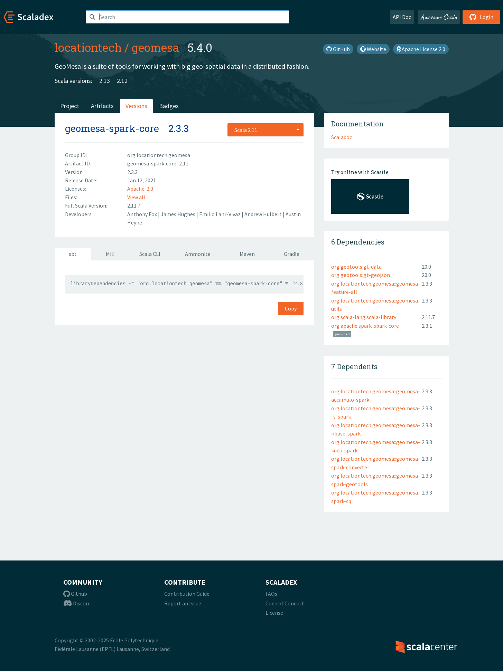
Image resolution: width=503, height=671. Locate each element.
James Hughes (178, 214)
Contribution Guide (186, 593)
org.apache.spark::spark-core (365, 325)
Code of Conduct (285, 603)
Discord (77, 603)
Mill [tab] (110, 253)
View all (136, 197)
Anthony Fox (142, 214)
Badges (169, 106)
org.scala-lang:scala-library (363, 317)
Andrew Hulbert (263, 214)
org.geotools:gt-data (356, 266)
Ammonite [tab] (198, 253)
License (274, 612)
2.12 (122, 81)
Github (75, 593)
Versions (136, 106)
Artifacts (102, 106)
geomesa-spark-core (112, 128)
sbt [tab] (73, 253)
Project (69, 106)
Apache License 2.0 (421, 49)
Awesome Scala (438, 16)
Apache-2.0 (140, 188)
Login (481, 16)
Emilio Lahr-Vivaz (220, 214)
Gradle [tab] (291, 253)
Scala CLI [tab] (149, 253)
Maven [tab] (247, 253)
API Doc (402, 16)
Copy (291, 308)
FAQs (271, 593)
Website (373, 49)
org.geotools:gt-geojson (360, 274)
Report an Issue (182, 603)
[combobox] (265, 129)
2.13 (104, 81)
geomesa (155, 47)
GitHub (338, 49)
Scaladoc (341, 137)
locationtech (88, 47)
